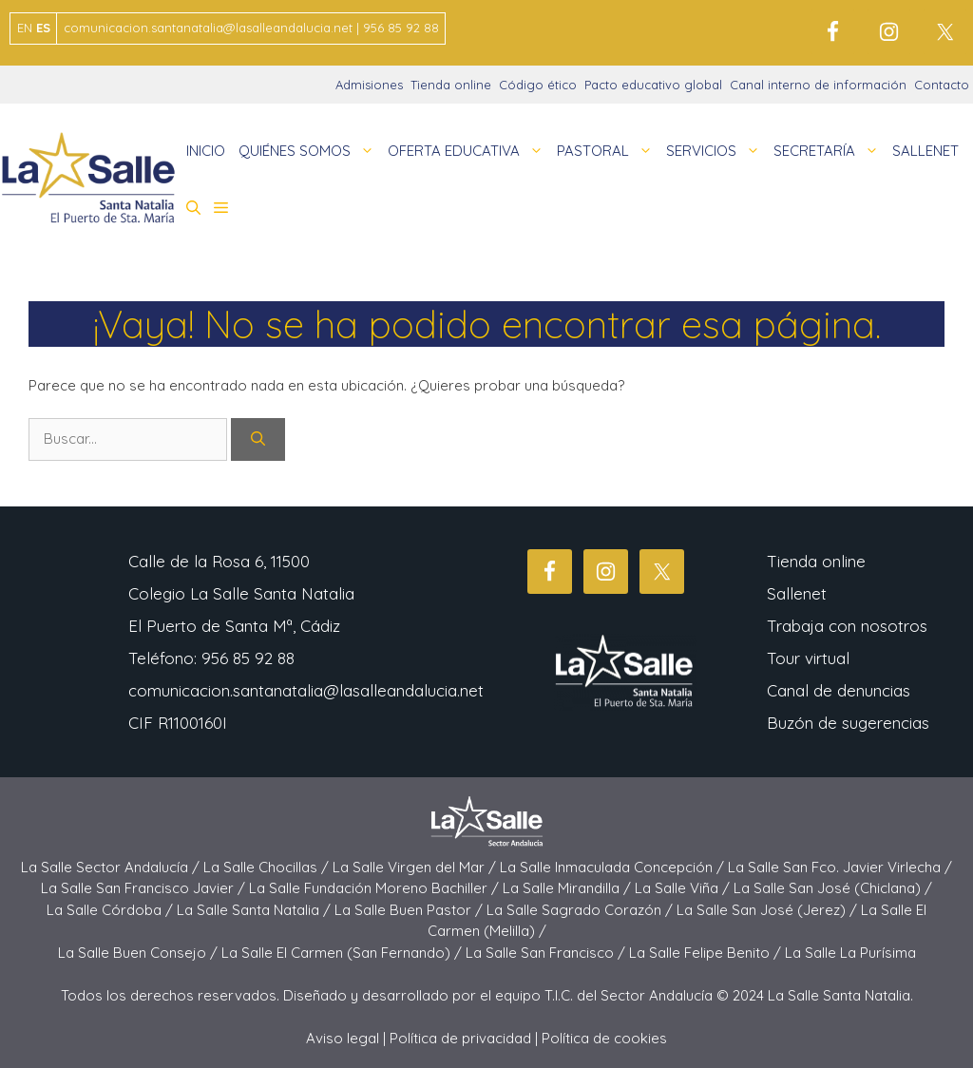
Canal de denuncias (838, 690)
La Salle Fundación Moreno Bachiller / (376, 888)
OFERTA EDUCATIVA (469, 151)
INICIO (205, 151)
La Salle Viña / (684, 888)
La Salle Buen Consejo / (139, 953)
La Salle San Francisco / (547, 953)
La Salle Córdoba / (112, 910)
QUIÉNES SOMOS (309, 151)
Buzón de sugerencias (848, 723)
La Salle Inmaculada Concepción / (614, 867)
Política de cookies (604, 1038)
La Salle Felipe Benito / (707, 953)
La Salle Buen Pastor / (410, 910)
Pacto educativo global (653, 84)
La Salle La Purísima (850, 953)
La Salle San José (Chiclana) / (833, 888)
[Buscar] (258, 439)
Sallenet (797, 593)
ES (43, 27)
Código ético (538, 84)
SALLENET (925, 151)
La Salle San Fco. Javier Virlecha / (840, 867)
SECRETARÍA (829, 151)
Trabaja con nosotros (847, 626)
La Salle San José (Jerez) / (769, 910)
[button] (193, 208)
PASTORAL (608, 151)
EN (24, 27)
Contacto (941, 84)
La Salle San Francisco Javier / (145, 888)
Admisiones (369, 84)
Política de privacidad (460, 1038)
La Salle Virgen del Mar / (416, 867)
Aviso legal (342, 1038)
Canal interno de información (818, 84)
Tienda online (450, 84)
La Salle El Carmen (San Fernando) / (343, 953)
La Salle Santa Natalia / (255, 910)
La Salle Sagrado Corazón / (581, 910)
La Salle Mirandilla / (569, 888)
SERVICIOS (716, 151)
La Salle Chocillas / (268, 867)
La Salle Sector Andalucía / (112, 867)
